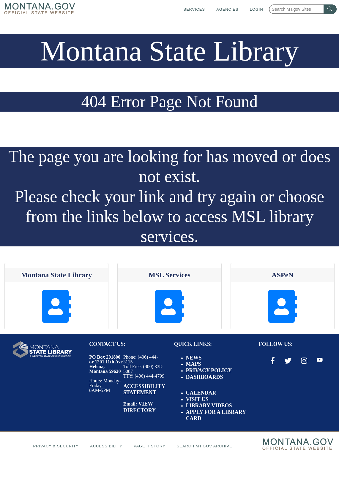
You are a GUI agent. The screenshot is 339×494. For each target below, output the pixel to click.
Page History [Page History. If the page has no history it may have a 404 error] (149, 446)
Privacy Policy (209, 370)
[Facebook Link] (273, 361)
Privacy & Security (55, 446)
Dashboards (204, 377)
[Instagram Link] (304, 361)
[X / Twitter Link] (288, 361)
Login (256, 9)
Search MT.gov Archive (204, 446)
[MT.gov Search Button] (330, 9)
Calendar (201, 393)
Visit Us (197, 399)
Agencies (227, 9)
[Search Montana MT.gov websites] (303, 9)
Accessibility (106, 446)
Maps (193, 364)
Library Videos (209, 405)
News (194, 358)
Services (194, 9)
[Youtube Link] (319, 360)
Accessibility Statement (144, 389)
